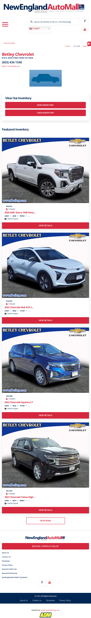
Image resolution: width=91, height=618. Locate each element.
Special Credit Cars (9, 569)
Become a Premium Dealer (45, 546)
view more (45, 521)
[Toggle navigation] (5, 24)
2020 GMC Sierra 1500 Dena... (20, 212)
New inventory (45, 105)
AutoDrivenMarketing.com (50, 610)
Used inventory (45, 113)
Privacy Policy (7, 565)
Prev (67, 46)
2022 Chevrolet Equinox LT (19, 402)
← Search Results (8, 43)
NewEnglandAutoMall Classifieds (14, 577)
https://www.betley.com (11, 66)
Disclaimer (6, 561)
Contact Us (6, 557)
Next (86, 46)
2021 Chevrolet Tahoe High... (20, 497)
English (34, 28)
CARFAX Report (11, 219)
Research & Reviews (9, 573)
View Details (45, 226)
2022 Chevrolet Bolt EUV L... (19, 307)
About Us (5, 553)
